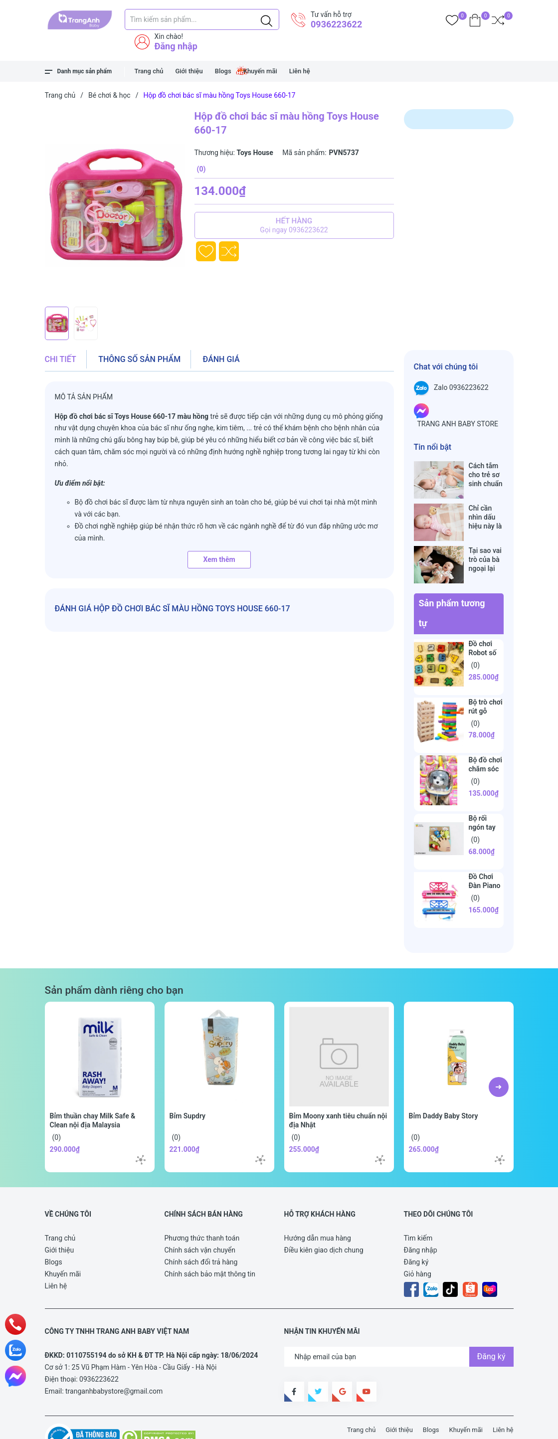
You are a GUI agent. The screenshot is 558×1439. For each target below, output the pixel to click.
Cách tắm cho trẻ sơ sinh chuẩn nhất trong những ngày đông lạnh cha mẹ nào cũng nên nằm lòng (486, 475)
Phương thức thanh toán (202, 1207)
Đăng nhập (176, 46)
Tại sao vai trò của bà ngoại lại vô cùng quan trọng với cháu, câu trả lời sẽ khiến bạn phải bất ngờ (486, 539)
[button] (499, 1056)
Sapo (228, 1426)
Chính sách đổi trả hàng (201, 1231)
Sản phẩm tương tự (452, 581)
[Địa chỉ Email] (399, 1325)
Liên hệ (299, 71)
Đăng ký (416, 1231)
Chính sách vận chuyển (200, 1219)
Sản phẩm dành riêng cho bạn (114, 959)
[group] (115, 205)
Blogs (223, 71)
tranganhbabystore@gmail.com (114, 1360)
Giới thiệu (188, 71)
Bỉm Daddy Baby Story (443, 1084)
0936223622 (336, 24)
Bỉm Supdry (188, 1084)
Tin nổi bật (433, 447)
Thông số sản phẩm (139, 359)
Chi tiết (60, 359)
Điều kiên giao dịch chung (324, 1219)
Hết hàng (294, 225)
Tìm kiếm (418, 1207)
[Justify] (266, 19)
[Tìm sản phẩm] (202, 19)
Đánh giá (221, 359)
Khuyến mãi (260, 71)
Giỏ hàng (417, 1243)
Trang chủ (149, 71)
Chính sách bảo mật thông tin (210, 1243)
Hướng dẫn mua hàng (317, 1207)
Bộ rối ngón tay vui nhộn (482, 796)
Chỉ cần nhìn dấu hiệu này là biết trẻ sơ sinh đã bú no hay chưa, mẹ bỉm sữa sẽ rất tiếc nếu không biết (486, 507)
